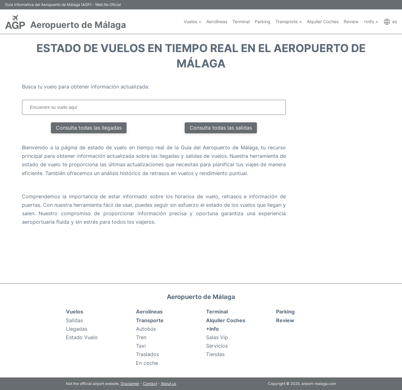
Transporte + (288, 21)
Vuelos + (192, 21)
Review (351, 21)
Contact (150, 383)
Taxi (141, 346)
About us (168, 383)
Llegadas (76, 329)
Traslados (147, 354)
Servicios (217, 346)
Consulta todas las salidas (221, 128)
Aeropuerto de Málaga (78, 24)
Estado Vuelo (82, 337)
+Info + (370, 21)
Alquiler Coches (323, 21)
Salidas (74, 320)
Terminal (241, 21)
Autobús (146, 329)
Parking (262, 21)
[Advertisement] (342, 177)
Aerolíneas (216, 21)
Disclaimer (130, 383)
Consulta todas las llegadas (89, 128)
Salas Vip (217, 337)
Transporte (150, 320)
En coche (147, 363)
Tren (141, 337)
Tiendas (215, 354)
